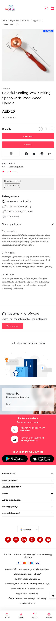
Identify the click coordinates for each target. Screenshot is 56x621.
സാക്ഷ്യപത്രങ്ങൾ (27, 603)
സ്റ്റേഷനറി (36, 20)
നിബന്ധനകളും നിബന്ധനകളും (21, 598)
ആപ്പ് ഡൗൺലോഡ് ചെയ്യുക (27, 579)
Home (4, 20)
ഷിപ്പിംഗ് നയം (21, 593)
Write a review (12, 326)
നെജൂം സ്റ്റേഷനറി (16, 166)
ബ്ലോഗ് (36, 574)
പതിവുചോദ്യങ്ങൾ (17, 589)
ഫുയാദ (6, 88)
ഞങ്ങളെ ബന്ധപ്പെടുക (39, 584)
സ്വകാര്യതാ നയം (36, 589)
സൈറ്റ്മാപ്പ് (41, 598)
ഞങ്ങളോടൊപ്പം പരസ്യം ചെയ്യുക (33, 569)
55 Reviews (12, 171)
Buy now (28, 145)
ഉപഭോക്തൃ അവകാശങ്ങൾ (16, 584)
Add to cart (28, 136)
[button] (46, 8)
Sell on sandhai (12, 185)
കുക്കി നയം (33, 593)
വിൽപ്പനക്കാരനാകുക (22, 574)
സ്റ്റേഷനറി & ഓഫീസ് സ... (20, 20)
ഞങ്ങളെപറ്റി (10, 569)
